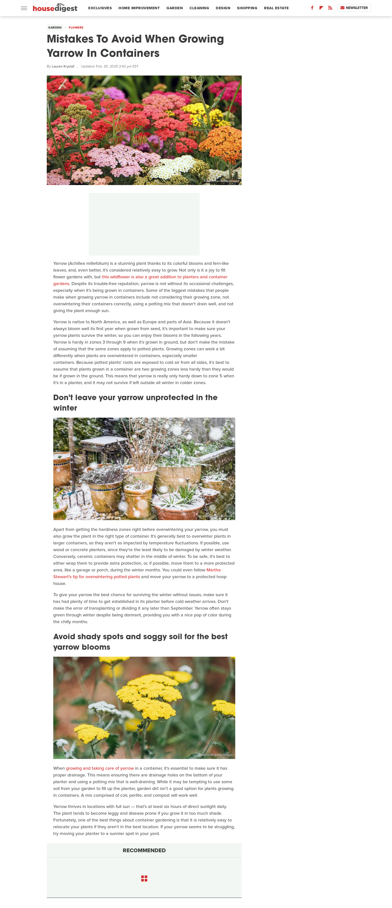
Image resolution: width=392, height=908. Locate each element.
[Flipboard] (321, 9)
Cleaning (199, 8)
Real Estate (276, 8)
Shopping (247, 8)
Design (223, 8)
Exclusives (100, 8)
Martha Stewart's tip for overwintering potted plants (137, 573)
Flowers (76, 27)
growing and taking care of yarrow (100, 768)
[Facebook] (312, 9)
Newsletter (354, 8)
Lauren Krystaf (63, 66)
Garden (174, 8)
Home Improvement (139, 8)
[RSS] (330, 9)
